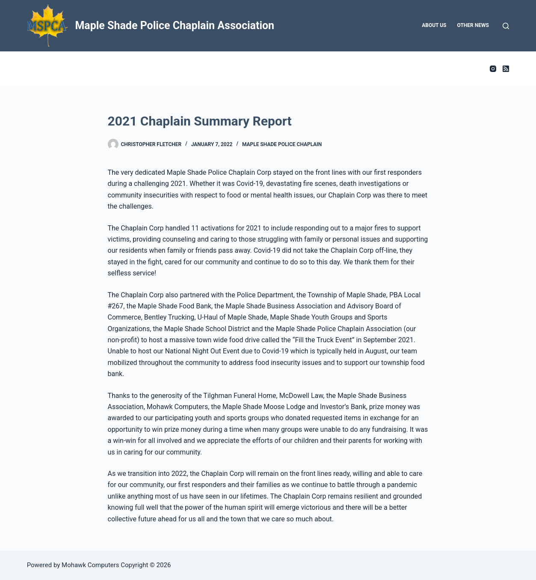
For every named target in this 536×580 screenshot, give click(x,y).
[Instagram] (493, 69)
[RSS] (506, 69)
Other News (473, 25)
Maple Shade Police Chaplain (282, 144)
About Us (434, 25)
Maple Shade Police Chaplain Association (174, 25)
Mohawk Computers (90, 565)
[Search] (506, 26)
